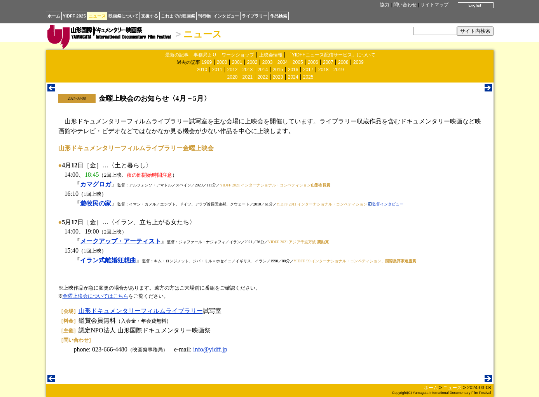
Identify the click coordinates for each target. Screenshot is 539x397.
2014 (263, 69)
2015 (278, 69)
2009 (358, 62)
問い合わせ (405, 4)
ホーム (53, 16)
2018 (323, 69)
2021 (247, 77)
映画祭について (123, 16)
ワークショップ (238, 55)
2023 (278, 77)
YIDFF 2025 (74, 16)
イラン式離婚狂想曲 (108, 260)
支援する (149, 16)
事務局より (205, 55)
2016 (293, 69)
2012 (232, 69)
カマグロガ (95, 184)
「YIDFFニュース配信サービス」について (331, 55)
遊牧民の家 (95, 203)
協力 (384, 4)
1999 (207, 62)
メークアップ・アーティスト (120, 241)
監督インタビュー (386, 204)
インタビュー (226, 16)
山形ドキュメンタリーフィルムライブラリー (140, 310)
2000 (222, 62)
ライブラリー (254, 16)
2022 (263, 77)
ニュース (97, 16)
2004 (282, 62)
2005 (298, 62)
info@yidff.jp (210, 349)
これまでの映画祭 (178, 16)
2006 (313, 62)
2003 (267, 62)
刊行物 (204, 16)
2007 (328, 62)
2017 (308, 69)
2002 (252, 62)
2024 (293, 77)
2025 (308, 77)
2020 (232, 77)
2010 (202, 69)
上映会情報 (271, 55)
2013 (247, 69)
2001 (237, 62)
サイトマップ (434, 4)
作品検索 (278, 16)
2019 (338, 69)
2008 (343, 62)
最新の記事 (176, 55)
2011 (217, 69)
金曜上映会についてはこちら (95, 296)
